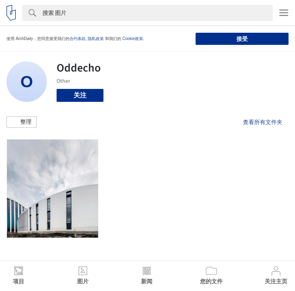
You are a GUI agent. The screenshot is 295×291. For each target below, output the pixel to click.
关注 (80, 95)
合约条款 (78, 38)
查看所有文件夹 (262, 122)
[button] (21, 122)
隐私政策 (96, 38)
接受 (242, 39)
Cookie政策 (132, 38)
